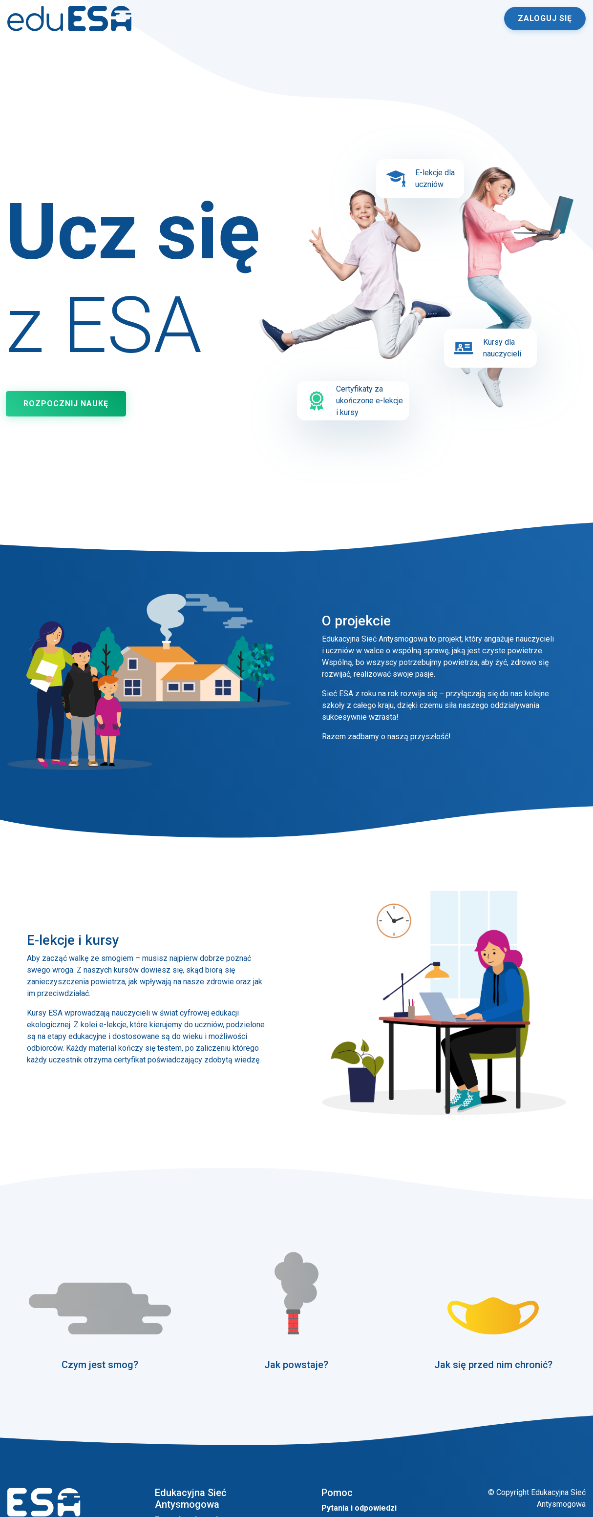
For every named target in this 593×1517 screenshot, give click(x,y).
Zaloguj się (545, 18)
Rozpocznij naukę (65, 403)
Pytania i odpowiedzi (359, 1508)
